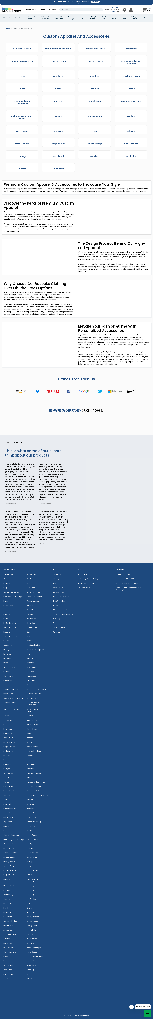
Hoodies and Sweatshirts (37, 689)
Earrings (6, 879)
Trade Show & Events (30, 18)
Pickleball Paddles (34, 751)
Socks (29, 640)
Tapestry (30, 886)
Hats (28, 583)
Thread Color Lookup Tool (63, 614)
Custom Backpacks (11, 835)
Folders (6, 826)
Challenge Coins (10, 636)
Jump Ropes (32, 952)
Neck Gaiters (8, 804)
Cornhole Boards (10, 852)
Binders (30, 738)
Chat (117, 12)
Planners (30, 890)
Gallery (56, 579)
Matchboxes (8, 848)
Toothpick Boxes (33, 844)
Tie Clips (30, 861)
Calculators (8, 738)
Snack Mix (7, 795)
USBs (5, 724)
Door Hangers (32, 852)
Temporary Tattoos (11, 709)
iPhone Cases (32, 961)
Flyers (29, 733)
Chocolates (8, 786)
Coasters (7, 579)
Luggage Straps (10, 870)
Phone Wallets (32, 627)
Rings (29, 974)
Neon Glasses (9, 956)
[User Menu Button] (124, 10)
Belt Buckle (31, 764)
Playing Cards (9, 886)
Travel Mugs (31, 667)
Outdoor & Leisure (114, 18)
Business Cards (33, 724)
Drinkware (7, 658)
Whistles (6, 939)
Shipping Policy (84, 588)
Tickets (29, 830)
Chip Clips (7, 969)
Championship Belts (35, 956)
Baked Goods (9, 791)
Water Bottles (9, 667)
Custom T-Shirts (33, 685)
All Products (6, 18)
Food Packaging (33, 645)
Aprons (6, 610)
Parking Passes (9, 861)
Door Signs (31, 969)
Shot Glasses (32, 610)
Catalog (56, 618)
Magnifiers (31, 943)
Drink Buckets (8, 947)
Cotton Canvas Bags (12, 592)
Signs (82, 18)
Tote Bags (31, 588)
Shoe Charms (9, 742)
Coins (29, 632)
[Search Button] (100, 9)
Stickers (30, 605)
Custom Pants (33, 698)
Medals (30, 715)
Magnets (30, 742)
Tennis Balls (31, 930)
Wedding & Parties (92, 18)
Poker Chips (8, 925)
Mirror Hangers (9, 857)
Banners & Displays (35, 596)
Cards (5, 830)
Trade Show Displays (35, 649)
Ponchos (7, 908)
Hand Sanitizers (9, 808)
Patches (30, 579)
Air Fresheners (9, 720)
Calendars (31, 848)
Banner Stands (33, 601)
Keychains (31, 614)
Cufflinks (6, 899)
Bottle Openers (9, 623)
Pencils (6, 760)
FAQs (55, 583)
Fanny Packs (32, 835)
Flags (5, 601)
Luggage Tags (9, 746)
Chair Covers (32, 826)
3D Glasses (31, 965)
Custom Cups (9, 645)
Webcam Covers (10, 627)
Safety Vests (32, 925)
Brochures (7, 903)
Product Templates (61, 596)
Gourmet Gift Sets (34, 786)
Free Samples (30, 10)
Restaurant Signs (34, 947)
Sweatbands (32, 857)
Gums (5, 799)
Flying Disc (31, 623)
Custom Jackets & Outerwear (34, 703)
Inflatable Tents (33, 870)
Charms (30, 908)
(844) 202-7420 (128, 574)
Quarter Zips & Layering (13, 698)
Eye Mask (30, 813)
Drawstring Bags (33, 592)
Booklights (7, 916)
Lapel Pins (7, 583)
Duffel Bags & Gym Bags (13, 839)
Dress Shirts (8, 693)
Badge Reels (8, 751)
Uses (55, 623)
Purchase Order (59, 592)
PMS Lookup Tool (60, 610)
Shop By (18, 18)
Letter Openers (33, 912)
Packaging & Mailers (135, 18)
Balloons (6, 671)
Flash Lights (8, 974)
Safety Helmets (33, 916)
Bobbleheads (32, 839)
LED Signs (7, 649)
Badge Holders (33, 746)
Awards (6, 777)
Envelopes (7, 729)
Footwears (7, 943)
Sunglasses (31, 676)
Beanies (6, 618)
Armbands (7, 930)
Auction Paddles (10, 934)
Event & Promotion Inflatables (34, 880)
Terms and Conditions (87, 583)
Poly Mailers (31, 618)
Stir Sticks (7, 813)
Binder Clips (8, 817)
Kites (29, 903)
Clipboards (8, 822)
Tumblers (30, 663)
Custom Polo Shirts (34, 693)
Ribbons (6, 632)
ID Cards (30, 671)
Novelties (147, 18)
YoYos (6, 978)
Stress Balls (31, 680)
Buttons (30, 658)
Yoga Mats (31, 934)
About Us (57, 574)
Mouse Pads (32, 574)
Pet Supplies (32, 939)
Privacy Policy (83, 574)
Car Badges (32, 875)
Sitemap (56, 632)
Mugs (5, 663)
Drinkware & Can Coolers (44, 18)
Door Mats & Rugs (34, 822)
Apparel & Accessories (58, 18)
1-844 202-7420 (112, 9)
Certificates (8, 773)
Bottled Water (32, 729)
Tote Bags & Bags (72, 18)
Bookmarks (8, 912)
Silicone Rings (9, 866)
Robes (6, 640)
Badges (6, 769)
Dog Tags (31, 894)
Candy (6, 782)
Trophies (30, 769)
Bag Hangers (8, 875)
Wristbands (31, 817)
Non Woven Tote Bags (12, 596)
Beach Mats (8, 961)
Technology (8, 894)
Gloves (6, 715)
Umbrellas (31, 799)
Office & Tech (103, 18)
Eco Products (32, 899)
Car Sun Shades (10, 921)
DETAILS (76, 4)
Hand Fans (7, 680)
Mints (29, 777)
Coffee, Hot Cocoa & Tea (37, 795)
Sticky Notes (32, 720)
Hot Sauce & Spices (35, 791)
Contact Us (58, 588)
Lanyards (7, 654)
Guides (52, 10)
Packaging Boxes (34, 773)
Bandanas (7, 890)
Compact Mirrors (10, 952)
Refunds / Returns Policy (88, 579)
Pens (29, 654)
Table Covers (8, 574)
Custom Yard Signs (11, 689)
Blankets (6, 755)
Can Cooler (8, 676)
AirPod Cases (32, 921)
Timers (29, 978)
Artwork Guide (59, 627)
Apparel (6, 685)
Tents (29, 866)
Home (8, 28)
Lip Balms (30, 808)
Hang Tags (7, 764)
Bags (5, 588)
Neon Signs (8, 605)
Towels (29, 636)
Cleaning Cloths (10, 844)
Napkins (6, 614)
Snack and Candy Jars (36, 782)
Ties (28, 760)
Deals (43, 10)
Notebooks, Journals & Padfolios (36, 710)
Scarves (30, 755)
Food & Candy (124, 18)
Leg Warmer (32, 804)
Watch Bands (8, 965)
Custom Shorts (9, 702)
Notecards (7, 733)
